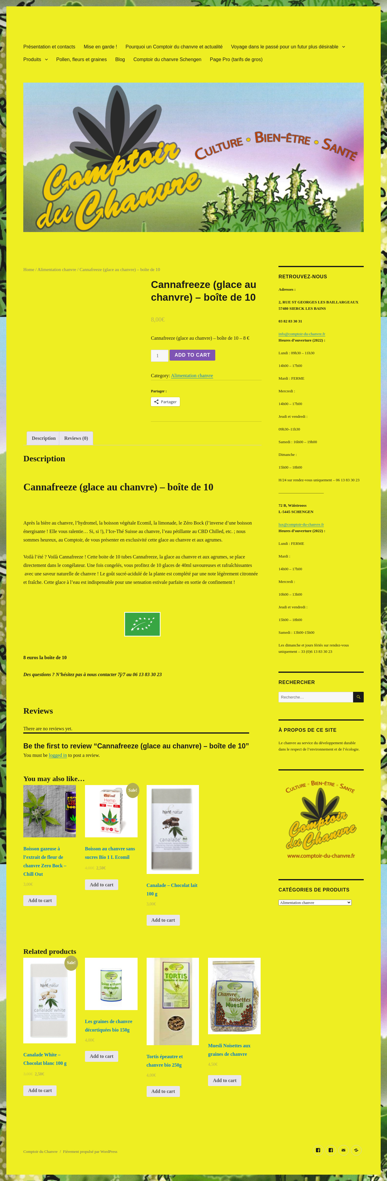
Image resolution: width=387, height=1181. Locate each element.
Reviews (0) (76, 438)
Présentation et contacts (49, 46)
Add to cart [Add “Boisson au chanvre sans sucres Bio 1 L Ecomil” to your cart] (101, 884)
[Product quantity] (159, 356)
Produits (32, 59)
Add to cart (192, 355)
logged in (58, 755)
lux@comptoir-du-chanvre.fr (301, 524)
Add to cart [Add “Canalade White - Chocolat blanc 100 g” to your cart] (40, 1090)
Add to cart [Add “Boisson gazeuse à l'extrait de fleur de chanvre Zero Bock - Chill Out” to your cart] (40, 900)
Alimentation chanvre (56, 269)
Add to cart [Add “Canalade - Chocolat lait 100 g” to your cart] (163, 920)
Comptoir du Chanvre (40, 1151)
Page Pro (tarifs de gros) (236, 59)
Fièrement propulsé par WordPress (90, 1151)
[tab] (44, 438)
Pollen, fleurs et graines (81, 59)
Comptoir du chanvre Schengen (167, 59)
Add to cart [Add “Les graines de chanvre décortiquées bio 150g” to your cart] (101, 1056)
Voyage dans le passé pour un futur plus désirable (284, 46)
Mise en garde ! (100, 46)
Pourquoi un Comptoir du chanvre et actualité (174, 46)
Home (28, 269)
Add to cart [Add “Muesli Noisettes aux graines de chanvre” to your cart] (224, 1080)
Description (44, 438)
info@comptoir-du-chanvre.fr (301, 334)
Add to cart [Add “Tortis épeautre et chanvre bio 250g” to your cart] (163, 1091)
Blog (120, 59)
